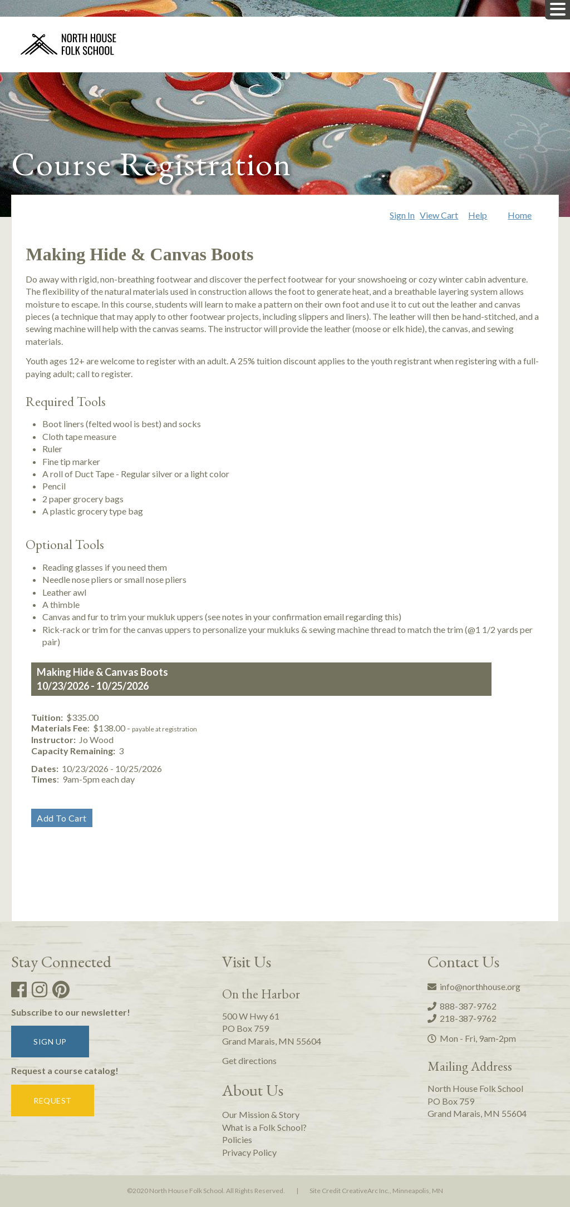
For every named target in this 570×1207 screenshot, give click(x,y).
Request (52, 1100)
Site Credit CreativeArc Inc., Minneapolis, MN (376, 1190)
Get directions (249, 1060)
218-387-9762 (462, 1018)
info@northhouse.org (474, 986)
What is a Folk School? (264, 1127)
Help (477, 215)
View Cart (439, 215)
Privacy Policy (249, 1152)
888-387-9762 (462, 1006)
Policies (237, 1139)
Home (520, 215)
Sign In (402, 215)
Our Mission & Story (260, 1114)
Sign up (50, 1041)
